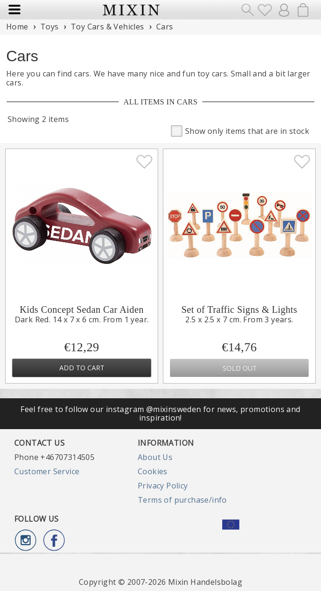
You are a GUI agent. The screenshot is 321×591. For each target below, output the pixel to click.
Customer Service (46, 471)
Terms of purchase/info (182, 500)
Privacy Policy (163, 485)
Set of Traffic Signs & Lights (239, 309)
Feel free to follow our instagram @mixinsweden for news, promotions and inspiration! (160, 413)
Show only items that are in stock (240, 130)
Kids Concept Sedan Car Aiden (81, 309)
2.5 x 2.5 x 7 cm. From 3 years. (239, 319)
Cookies (153, 471)
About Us (155, 457)
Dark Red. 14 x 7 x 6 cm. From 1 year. (82, 319)
